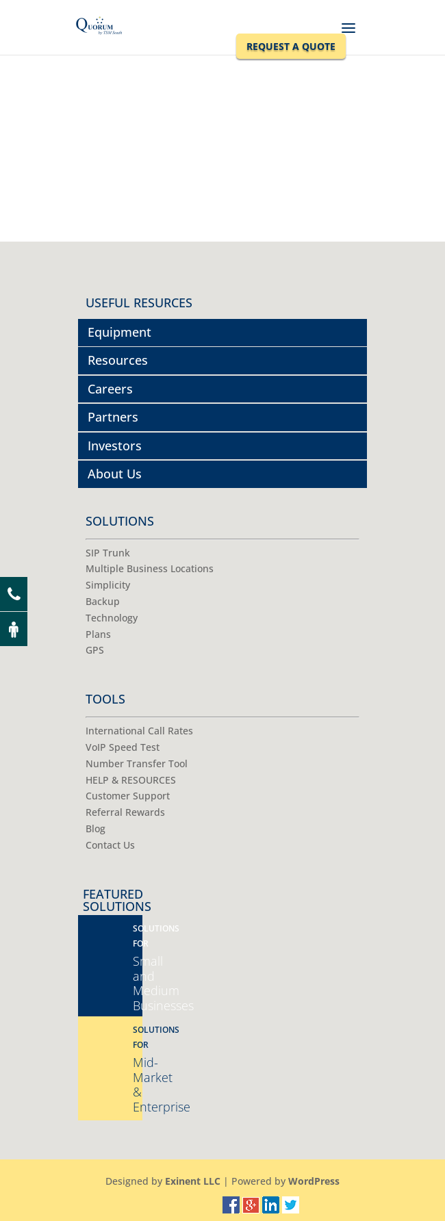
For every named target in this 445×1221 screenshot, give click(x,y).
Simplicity (108, 584)
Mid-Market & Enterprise (137, 1069)
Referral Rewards (125, 812)
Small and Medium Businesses (137, 968)
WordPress (314, 1180)
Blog (95, 828)
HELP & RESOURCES (131, 779)
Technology (112, 617)
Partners (113, 417)
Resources (118, 360)
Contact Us (110, 844)
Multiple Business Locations (150, 568)
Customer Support (128, 795)
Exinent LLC (192, 1180)
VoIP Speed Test (123, 747)
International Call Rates (139, 730)
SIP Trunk (108, 552)
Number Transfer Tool (137, 763)
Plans (98, 634)
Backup (103, 601)
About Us (115, 473)
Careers (110, 389)
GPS (95, 649)
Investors (115, 445)
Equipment (119, 332)
